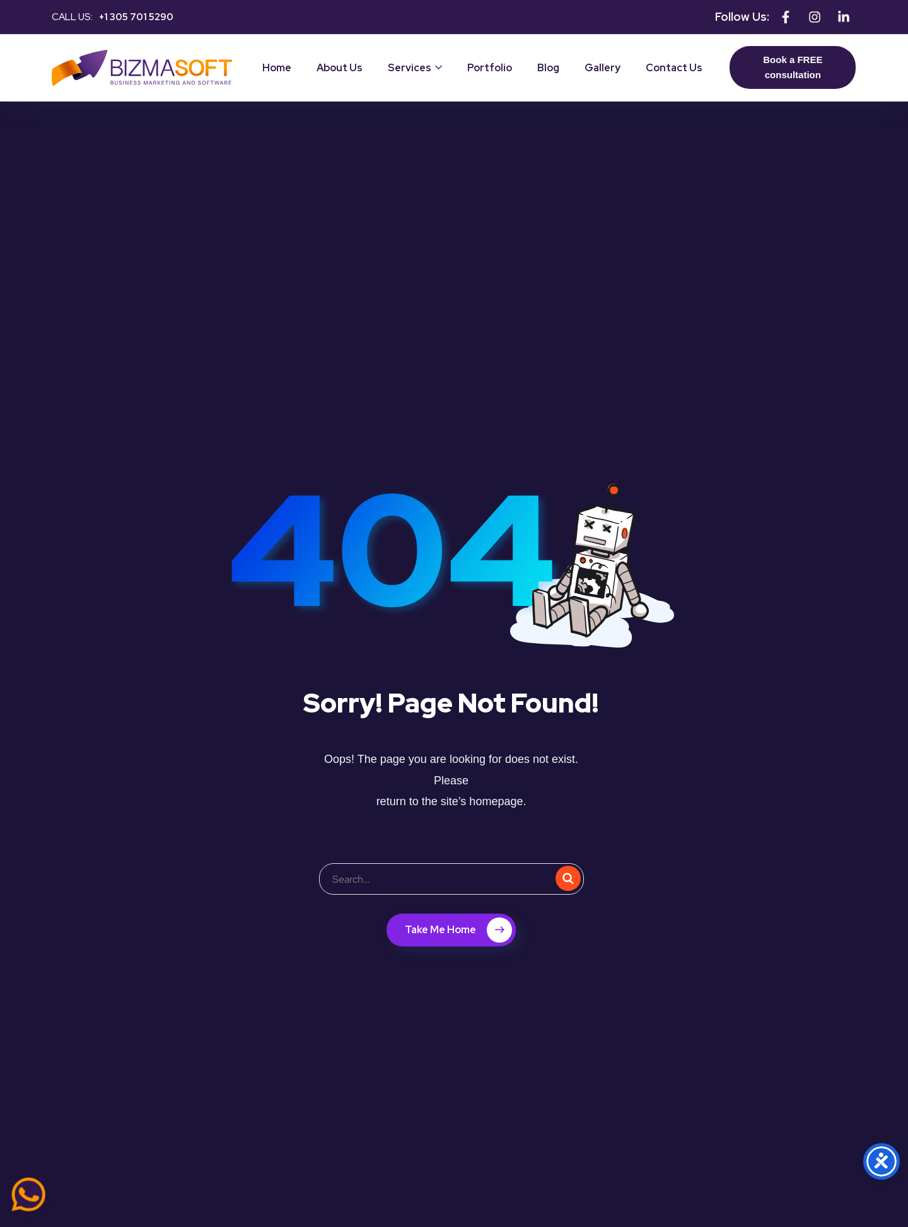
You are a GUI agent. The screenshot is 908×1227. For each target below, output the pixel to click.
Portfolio (489, 67)
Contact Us (674, 67)
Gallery (602, 67)
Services (409, 67)
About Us (340, 67)
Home (276, 67)
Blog (548, 67)
